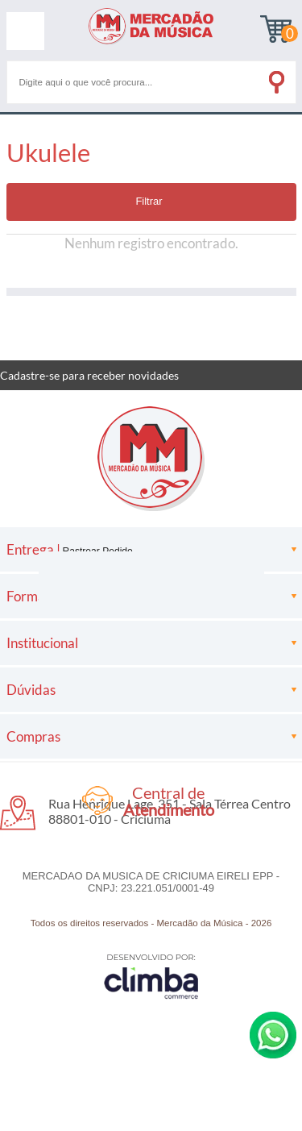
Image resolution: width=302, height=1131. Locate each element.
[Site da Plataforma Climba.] (151, 976)
